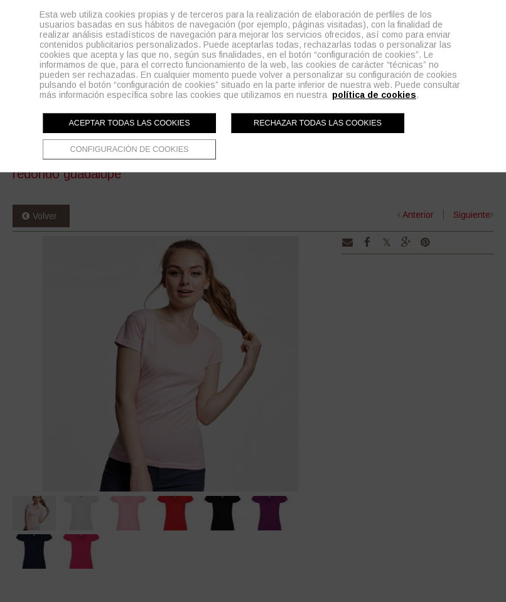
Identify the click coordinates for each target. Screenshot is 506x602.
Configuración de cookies (129, 149)
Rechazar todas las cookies (318, 123)
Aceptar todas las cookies (129, 123)
